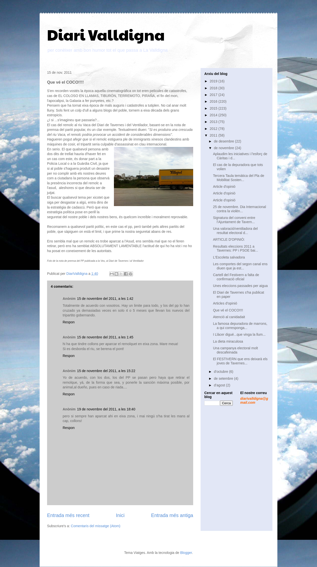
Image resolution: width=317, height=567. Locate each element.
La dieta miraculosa (228, 341)
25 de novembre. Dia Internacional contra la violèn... (239, 209)
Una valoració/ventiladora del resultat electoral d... (235, 231)
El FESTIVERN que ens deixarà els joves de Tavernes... (240, 361)
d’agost (220, 385)
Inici (120, 515)
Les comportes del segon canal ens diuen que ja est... (240, 266)
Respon (69, 322)
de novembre (224, 148)
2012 (214, 129)
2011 (214, 135)
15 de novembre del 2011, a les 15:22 (106, 371)
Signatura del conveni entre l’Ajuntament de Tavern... (234, 220)
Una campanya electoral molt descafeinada (235, 350)
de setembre (224, 378)
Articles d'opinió (225, 303)
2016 (214, 101)
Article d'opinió (224, 187)
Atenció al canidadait (229, 317)
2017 (214, 95)
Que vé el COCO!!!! (228, 310)
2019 (214, 81)
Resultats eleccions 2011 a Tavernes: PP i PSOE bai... (235, 248)
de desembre (224, 141)
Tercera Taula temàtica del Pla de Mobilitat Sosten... (238, 178)
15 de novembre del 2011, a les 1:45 (105, 337)
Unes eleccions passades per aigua (240, 286)
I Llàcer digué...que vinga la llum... (239, 334)
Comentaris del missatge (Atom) (95, 526)
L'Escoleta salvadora (229, 257)
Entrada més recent (68, 515)
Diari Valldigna (106, 34)
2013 (214, 122)
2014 (214, 115)
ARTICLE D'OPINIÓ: (229, 239)
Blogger (186, 553)
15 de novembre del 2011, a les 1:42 (105, 299)
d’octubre (221, 372)
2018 (214, 88)
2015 (214, 108)
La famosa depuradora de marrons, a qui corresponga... (240, 326)
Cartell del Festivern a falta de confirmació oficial (236, 277)
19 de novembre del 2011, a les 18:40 (106, 409)
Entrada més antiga (172, 515)
